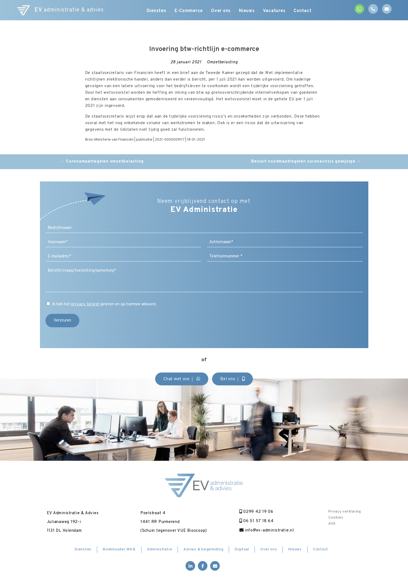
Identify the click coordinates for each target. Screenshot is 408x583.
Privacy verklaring (344, 512)
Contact (302, 11)
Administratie (159, 549)
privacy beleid (85, 304)
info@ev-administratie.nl (266, 530)
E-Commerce (189, 11)
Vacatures (274, 11)
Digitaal (242, 549)
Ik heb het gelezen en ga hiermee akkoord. (104, 304)
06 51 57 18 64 (256, 521)
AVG (331, 524)
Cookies (335, 518)
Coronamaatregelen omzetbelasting (102, 161)
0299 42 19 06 (256, 511)
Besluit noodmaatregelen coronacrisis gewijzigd (306, 161)
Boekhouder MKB (119, 549)
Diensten (156, 11)
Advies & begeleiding (203, 549)
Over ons (221, 11)
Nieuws (247, 11)
